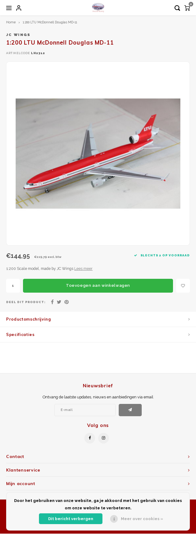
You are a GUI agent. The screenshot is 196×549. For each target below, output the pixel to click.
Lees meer (83, 268)
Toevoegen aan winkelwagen (98, 285)
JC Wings (18, 35)
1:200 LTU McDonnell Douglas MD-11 (50, 22)
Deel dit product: (26, 302)
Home (11, 22)
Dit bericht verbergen (70, 518)
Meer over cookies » (142, 518)
